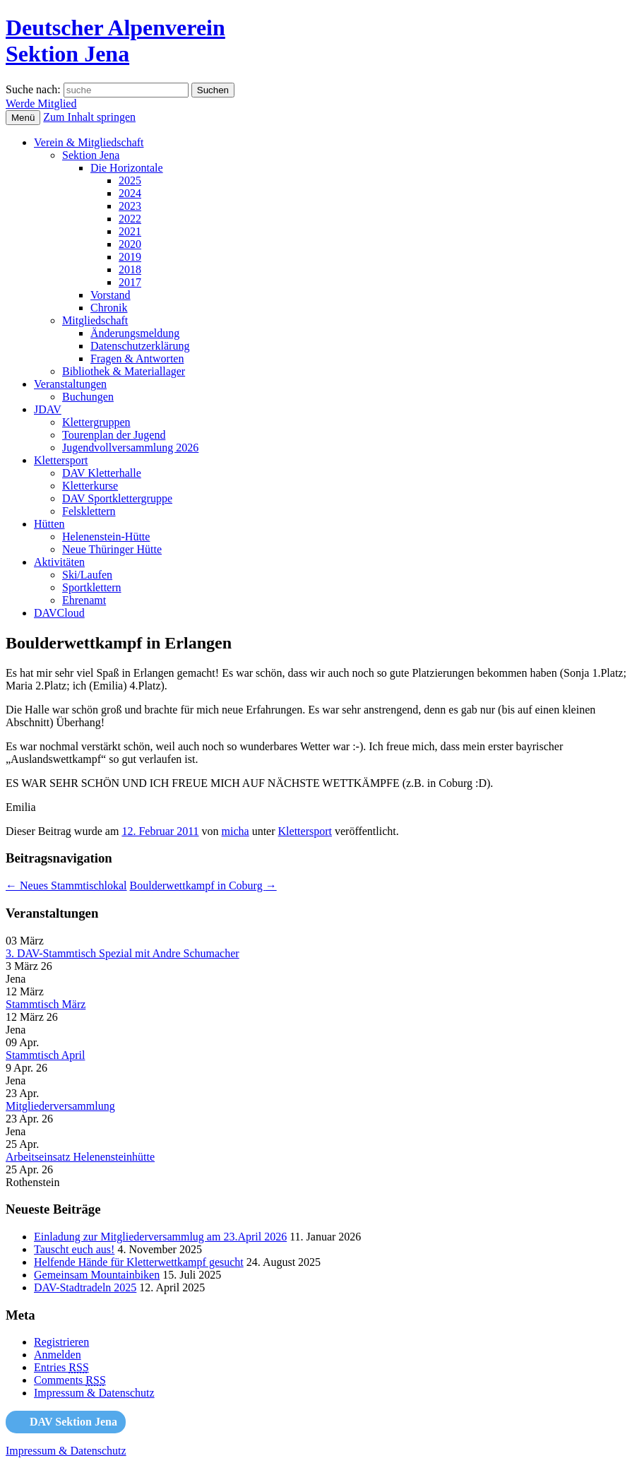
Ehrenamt (84, 600)
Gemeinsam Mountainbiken (97, 1275)
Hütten (49, 524)
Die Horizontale (126, 168)
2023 (130, 206)
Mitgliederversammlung (60, 1106)
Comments (70, 1380)
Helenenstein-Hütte (106, 537)
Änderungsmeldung (134, 333)
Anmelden (57, 1355)
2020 (130, 244)
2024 (130, 193)
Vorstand (110, 295)
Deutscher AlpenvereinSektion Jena (115, 40)
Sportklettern (91, 587)
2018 (130, 269)
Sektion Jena (90, 155)
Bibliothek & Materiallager (123, 371)
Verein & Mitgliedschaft (89, 142)
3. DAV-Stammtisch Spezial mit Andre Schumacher (122, 953)
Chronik (108, 308)
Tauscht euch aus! (74, 1249)
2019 (130, 257)
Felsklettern (89, 511)
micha (235, 831)
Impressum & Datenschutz (94, 1393)
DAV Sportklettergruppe (117, 498)
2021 (130, 231)
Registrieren (61, 1342)
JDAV (47, 409)
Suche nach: (33, 89)
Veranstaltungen (70, 384)
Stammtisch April (45, 1055)
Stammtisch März (45, 1004)
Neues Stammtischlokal (66, 885)
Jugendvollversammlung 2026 (130, 448)
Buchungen (88, 397)
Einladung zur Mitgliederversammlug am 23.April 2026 (160, 1237)
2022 (130, 219)
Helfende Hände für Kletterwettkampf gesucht (139, 1262)
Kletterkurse (90, 486)
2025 (130, 180)
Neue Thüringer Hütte (112, 549)
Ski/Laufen (87, 575)
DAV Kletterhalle (101, 473)
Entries (61, 1367)
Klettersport (61, 460)
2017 (130, 282)
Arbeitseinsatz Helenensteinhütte (80, 1157)
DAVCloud (59, 613)
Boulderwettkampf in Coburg (203, 885)
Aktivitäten (59, 562)
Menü (23, 117)
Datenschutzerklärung (139, 346)
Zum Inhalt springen (89, 117)
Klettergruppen (96, 422)
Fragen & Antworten (137, 359)
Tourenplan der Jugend (113, 435)
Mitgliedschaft (95, 320)
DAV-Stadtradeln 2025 (85, 1287)
